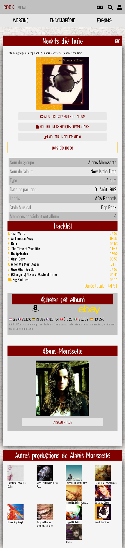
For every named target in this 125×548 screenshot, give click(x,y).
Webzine (21, 20)
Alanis (68, 542)
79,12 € (26, 319)
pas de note (62, 147)
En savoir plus (62, 422)
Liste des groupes (16, 53)
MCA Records (105, 198)
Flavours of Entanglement (106, 483)
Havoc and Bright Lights (76, 483)
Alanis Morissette (52, 53)
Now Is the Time (102, 522)
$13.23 (68, 319)
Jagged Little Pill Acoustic (77, 502)
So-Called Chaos (102, 502)
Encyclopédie (62, 20)
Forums (104, 20)
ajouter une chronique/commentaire (62, 126)
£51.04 (54, 319)
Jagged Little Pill (73, 522)
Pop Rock (34, 53)
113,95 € (98, 319)
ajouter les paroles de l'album (62, 116)
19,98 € (40, 319)
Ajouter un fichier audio (62, 136)
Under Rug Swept (15, 522)
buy (14, 319)
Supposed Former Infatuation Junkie (45, 524)
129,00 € (83, 319)
